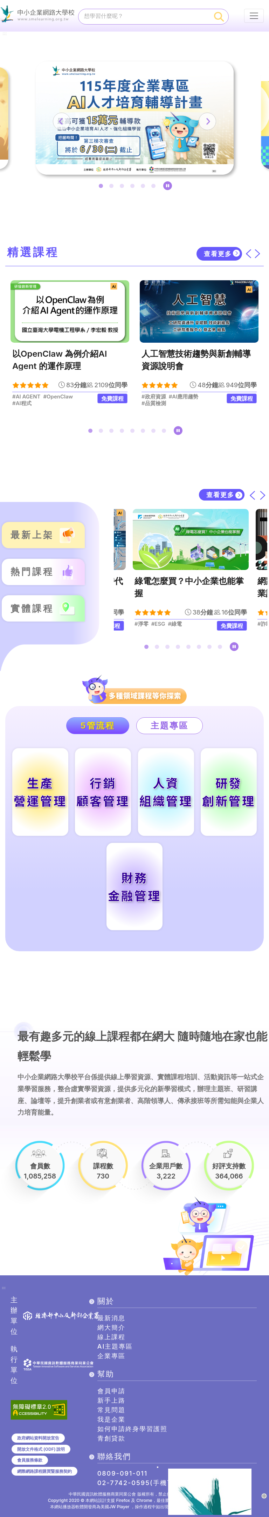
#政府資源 (154, 397)
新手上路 (111, 1400)
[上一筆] (62, 121)
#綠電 (175, 624)
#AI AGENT (26, 397)
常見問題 (111, 1410)
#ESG (158, 624)
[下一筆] (207, 121)
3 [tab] (123, 187)
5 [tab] (144, 187)
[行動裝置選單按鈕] (254, 16)
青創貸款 (111, 1438)
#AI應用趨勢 (184, 397)
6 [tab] (154, 187)
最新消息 (111, 1318)
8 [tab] (165, 432)
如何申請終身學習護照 (132, 1428)
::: (4, 34)
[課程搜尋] (144, 15)
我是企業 (111, 1419)
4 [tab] (133, 187)
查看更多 (218, 253)
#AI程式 (22, 403)
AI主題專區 (115, 1346)
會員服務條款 (29, 1460)
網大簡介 (111, 1327)
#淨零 (141, 624)
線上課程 (111, 1337)
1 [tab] (102, 187)
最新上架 (32, 535)
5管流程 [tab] (98, 725)
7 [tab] (154, 432)
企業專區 (111, 1356)
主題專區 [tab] (169, 725)
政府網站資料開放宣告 (38, 1438)
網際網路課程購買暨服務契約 (44, 1471)
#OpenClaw (58, 397)
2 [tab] (112, 187)
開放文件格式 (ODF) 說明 (41, 1449)
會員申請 (111, 1391)
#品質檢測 (154, 403)
